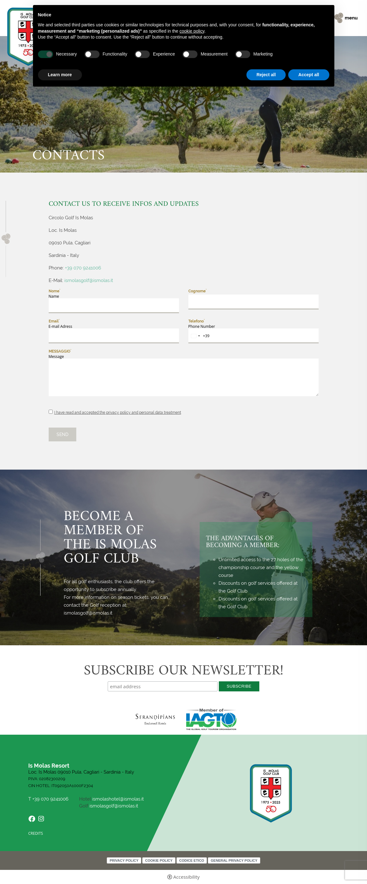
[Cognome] (253, 302)
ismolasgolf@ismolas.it (89, 280)
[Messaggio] (184, 377)
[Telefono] (253, 335)
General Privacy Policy (234, 860)
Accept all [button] (308, 74)
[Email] (114, 335)
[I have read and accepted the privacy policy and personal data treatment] (51, 412)
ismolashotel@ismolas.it (118, 799)
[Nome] (114, 305)
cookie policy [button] (192, 31)
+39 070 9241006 (83, 268)
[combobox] (199, 336)
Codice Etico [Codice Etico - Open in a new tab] (191, 860)
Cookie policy (158, 860)
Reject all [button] (266, 74)
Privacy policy (124, 860)
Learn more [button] (60, 74)
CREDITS (35, 833)
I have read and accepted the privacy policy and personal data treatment (117, 412)
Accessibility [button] (186, 877)
